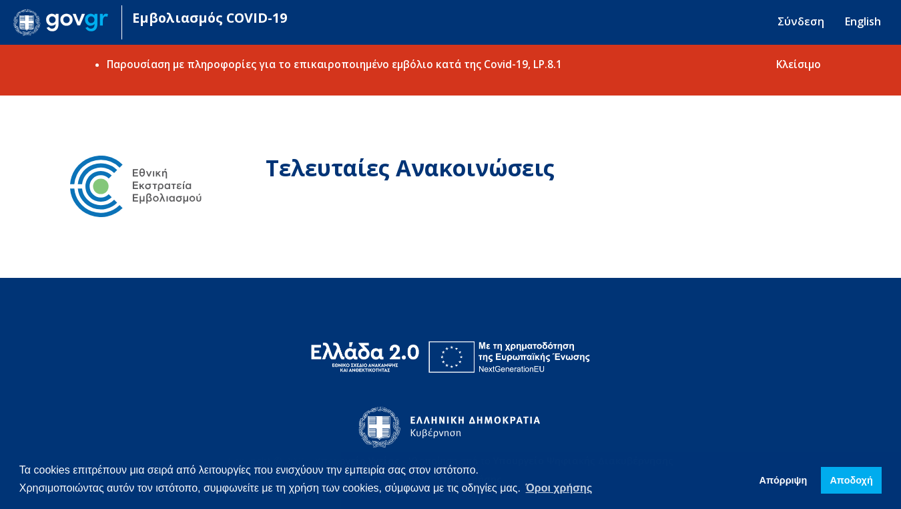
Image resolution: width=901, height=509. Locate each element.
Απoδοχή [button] (851, 480)
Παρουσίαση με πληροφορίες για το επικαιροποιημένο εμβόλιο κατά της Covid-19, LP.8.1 (334, 64)
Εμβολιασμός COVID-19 (209, 18)
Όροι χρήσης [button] (559, 488)
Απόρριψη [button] (784, 480)
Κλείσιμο (798, 64)
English (862, 21)
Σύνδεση (801, 21)
